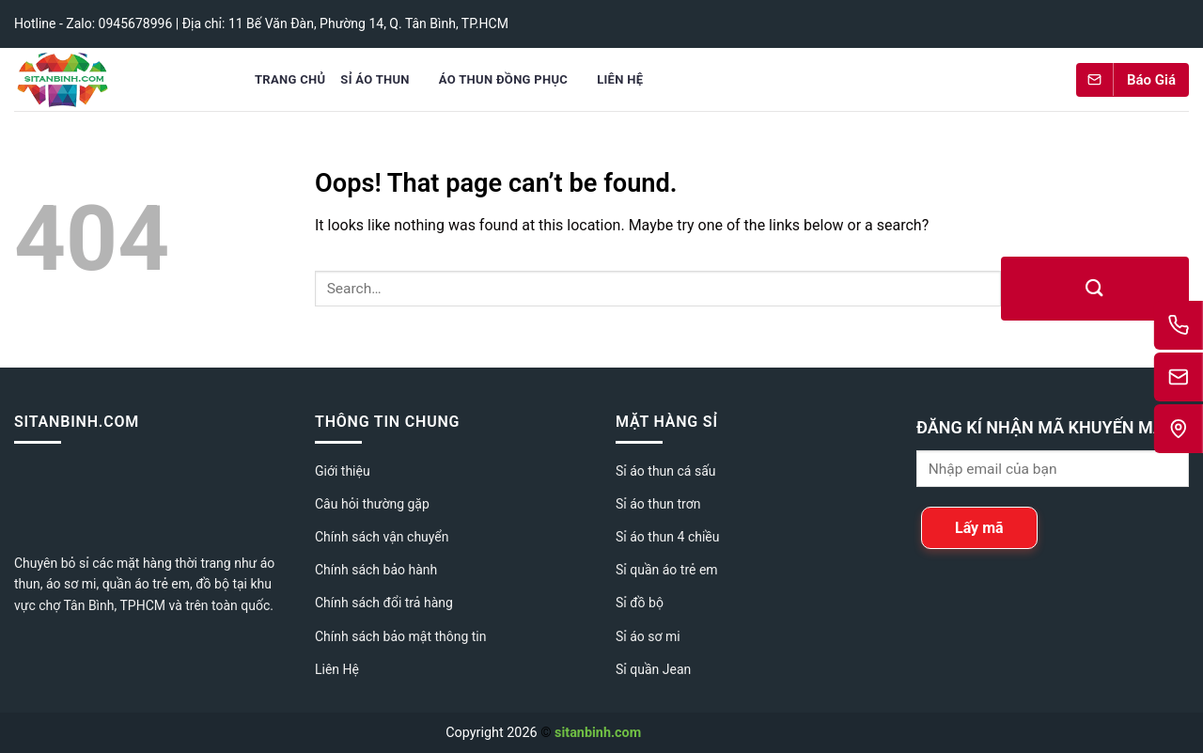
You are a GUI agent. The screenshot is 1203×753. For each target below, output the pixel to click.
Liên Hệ (620, 79)
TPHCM (142, 605)
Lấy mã (979, 528)
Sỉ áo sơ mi (648, 636)
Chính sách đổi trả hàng (384, 602)
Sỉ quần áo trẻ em (667, 569)
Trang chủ (290, 79)
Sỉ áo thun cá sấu (666, 470)
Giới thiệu (342, 470)
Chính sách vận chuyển (382, 536)
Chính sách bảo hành (376, 569)
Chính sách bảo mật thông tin (401, 636)
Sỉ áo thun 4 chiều (667, 536)
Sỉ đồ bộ (640, 602)
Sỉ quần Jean (653, 669)
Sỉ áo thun (375, 79)
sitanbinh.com (598, 733)
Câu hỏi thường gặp (372, 503)
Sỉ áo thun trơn (658, 503)
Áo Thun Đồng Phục (503, 79)
